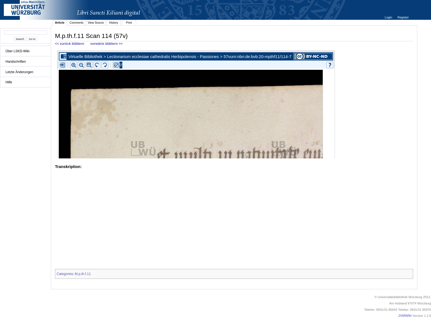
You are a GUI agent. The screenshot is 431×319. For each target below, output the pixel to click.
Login (389, 17)
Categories (65, 274)
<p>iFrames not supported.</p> (234, 103)
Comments (77, 22)
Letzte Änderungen (19, 72)
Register (403, 17)
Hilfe (8, 82)
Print (129, 22)
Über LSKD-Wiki (17, 51)
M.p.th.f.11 (83, 274)
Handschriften (15, 62)
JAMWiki (404, 316)
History (113, 22)
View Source (96, 22)
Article (60, 22)
